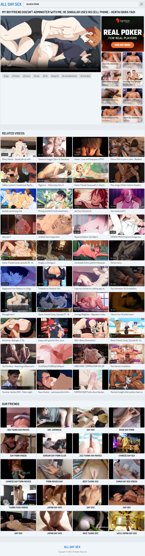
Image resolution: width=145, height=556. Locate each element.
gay (7, 76)
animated (86, 76)
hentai (17, 76)
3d (46, 76)
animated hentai (71, 76)
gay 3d (56, 76)
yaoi (37, 76)
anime (27, 76)
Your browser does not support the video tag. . (51, 44)
